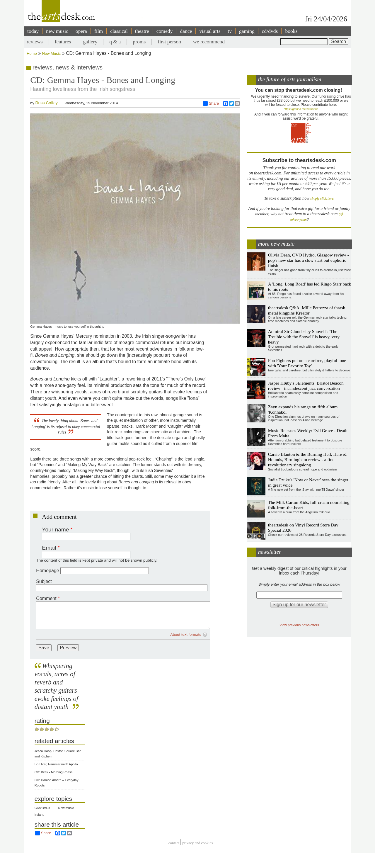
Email (49, 548)
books (291, 31)
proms (139, 42)
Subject (44, 581)
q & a (115, 42)
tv (230, 31)
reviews (35, 42)
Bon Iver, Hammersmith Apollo (56, 764)
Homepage (47, 570)
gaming (247, 31)
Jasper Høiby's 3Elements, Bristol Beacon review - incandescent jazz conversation (306, 385)
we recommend (209, 42)
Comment (46, 598)
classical (119, 31)
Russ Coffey (46, 103)
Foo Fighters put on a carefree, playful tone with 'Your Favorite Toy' (307, 363)
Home (32, 53)
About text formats (185, 634)
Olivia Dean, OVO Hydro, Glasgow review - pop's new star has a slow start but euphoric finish (308, 260)
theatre (142, 31)
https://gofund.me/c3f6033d (301, 109)
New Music (51, 53)
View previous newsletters (299, 625)
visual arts (209, 31)
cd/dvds (270, 31)
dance (186, 31)
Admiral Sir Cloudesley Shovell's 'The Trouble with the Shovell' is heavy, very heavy (304, 336)
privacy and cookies (197, 843)
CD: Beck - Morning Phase (54, 772)
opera (81, 31)
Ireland (40, 814)
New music (66, 808)
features (63, 42)
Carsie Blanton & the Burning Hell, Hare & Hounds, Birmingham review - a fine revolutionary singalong (307, 459)
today (33, 31)
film (98, 31)
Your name (55, 529)
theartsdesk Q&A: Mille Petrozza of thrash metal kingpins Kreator (306, 310)
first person (169, 42)
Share (211, 103)
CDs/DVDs (42, 808)
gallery (90, 42)
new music (57, 31)
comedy (164, 31)
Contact (174, 843)
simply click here (322, 198)
